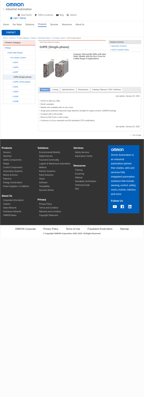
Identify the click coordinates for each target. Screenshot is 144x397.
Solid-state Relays (44, 38)
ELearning (79, 174)
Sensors (7, 152)
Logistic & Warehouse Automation (54, 163)
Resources (67, 24)
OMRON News (9, 215)
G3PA (15, 87)
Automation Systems (12, 171)
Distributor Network (12, 211)
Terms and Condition (48, 208)
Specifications (68, 90)
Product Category (23, 38)
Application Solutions (118, 46)
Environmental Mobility (49, 152)
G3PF (15, 72)
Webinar (79, 177)
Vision (42, 179)
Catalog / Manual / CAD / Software (106, 90)
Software (43, 182)
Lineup (55, 90)
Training (78, 170)
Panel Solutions (46, 175)
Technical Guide (82, 185)
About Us (80, 24)
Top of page (136, 135)
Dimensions (83, 90)
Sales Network (9, 208)
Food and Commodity (49, 160)
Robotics (7, 179)
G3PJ (15, 62)
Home (6, 24)
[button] (11, 32)
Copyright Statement (48, 215)
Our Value (17, 24)
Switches (7, 156)
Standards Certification (85, 181)
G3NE (16, 96)
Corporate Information (13, 200)
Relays (33, 38)
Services (54, 24)
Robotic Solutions (47, 171)
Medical (42, 167)
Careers (6, 204)
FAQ (77, 189)
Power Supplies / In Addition (16, 186)
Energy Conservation (12, 182)
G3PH (16, 67)
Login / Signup (18, 18)
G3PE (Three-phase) (21, 82)
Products (42, 24)
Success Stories (46, 190)
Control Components (12, 167)
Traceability (44, 186)
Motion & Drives (10, 175)
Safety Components (12, 160)
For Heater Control (58, 38)
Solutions (29, 24)
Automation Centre (83, 156)
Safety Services (82, 152)
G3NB (16, 101)
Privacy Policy (45, 204)
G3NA (16, 92)
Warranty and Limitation (50, 211)
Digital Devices (46, 156)
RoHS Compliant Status (119, 50)
